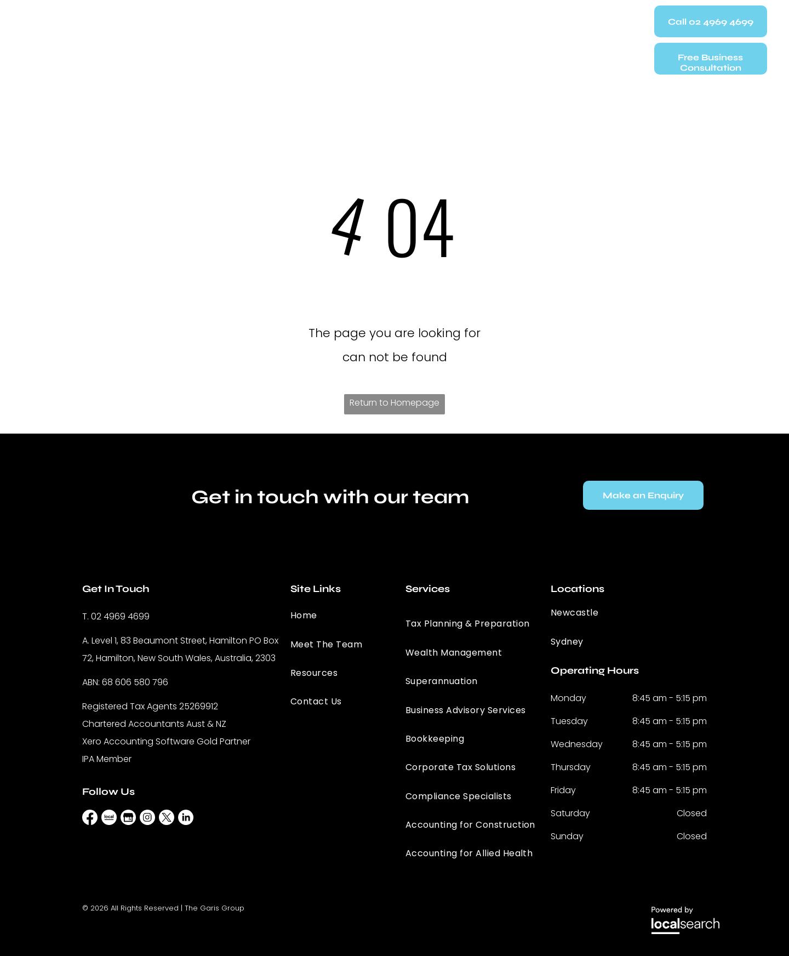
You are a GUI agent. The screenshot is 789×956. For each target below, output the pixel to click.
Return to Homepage (394, 402)
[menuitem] (219, 36)
